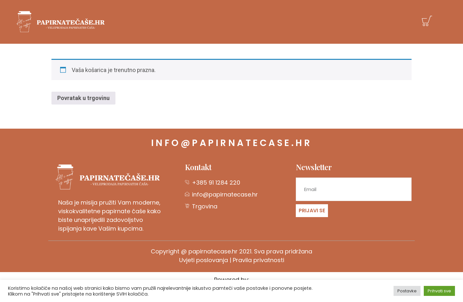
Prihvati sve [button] (439, 291)
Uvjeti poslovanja (203, 260)
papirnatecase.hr (213, 251)
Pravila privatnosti (258, 260)
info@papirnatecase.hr (231, 143)
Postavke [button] (407, 291)
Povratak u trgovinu (83, 98)
